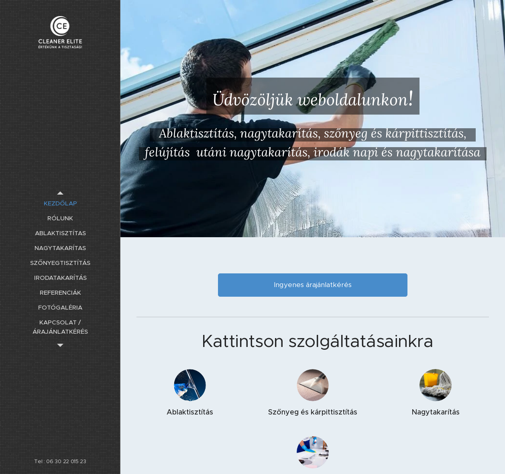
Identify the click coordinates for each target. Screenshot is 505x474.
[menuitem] (60, 203)
